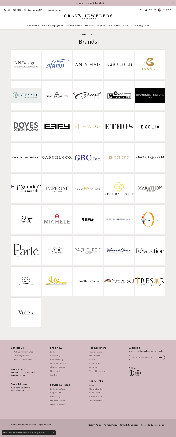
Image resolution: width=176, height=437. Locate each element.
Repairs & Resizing (58, 404)
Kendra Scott (94, 363)
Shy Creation (94, 355)
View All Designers (97, 371)
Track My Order (95, 400)
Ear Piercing (55, 396)
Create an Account (97, 396)
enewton (93, 367)
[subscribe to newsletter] (160, 357)
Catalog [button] (139, 25)
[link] (12, 10)
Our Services (114, 25)
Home (84, 34)
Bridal (52, 352)
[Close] (172, 3)
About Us (127, 25)
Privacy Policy (110, 425)
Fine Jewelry (33, 25)
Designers (100, 25)
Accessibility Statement (152, 425)
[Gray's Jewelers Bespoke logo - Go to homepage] (88, 17)
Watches (89, 25)
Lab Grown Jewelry (58, 363)
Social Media (94, 392)
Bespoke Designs (57, 392)
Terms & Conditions (129, 425)
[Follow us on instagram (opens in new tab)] (138, 373)
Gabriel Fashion (95, 352)
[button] (141, 10)
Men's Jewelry (55, 371)
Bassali (92, 359)
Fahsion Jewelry (56, 359)
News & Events (95, 389)
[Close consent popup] (53, 432)
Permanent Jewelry (58, 400)
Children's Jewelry (57, 367)
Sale (147, 25)
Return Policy (94, 425)
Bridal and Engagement (53, 25)
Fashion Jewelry (74, 25)
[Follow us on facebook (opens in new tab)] (131, 373)
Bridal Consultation (58, 389)
